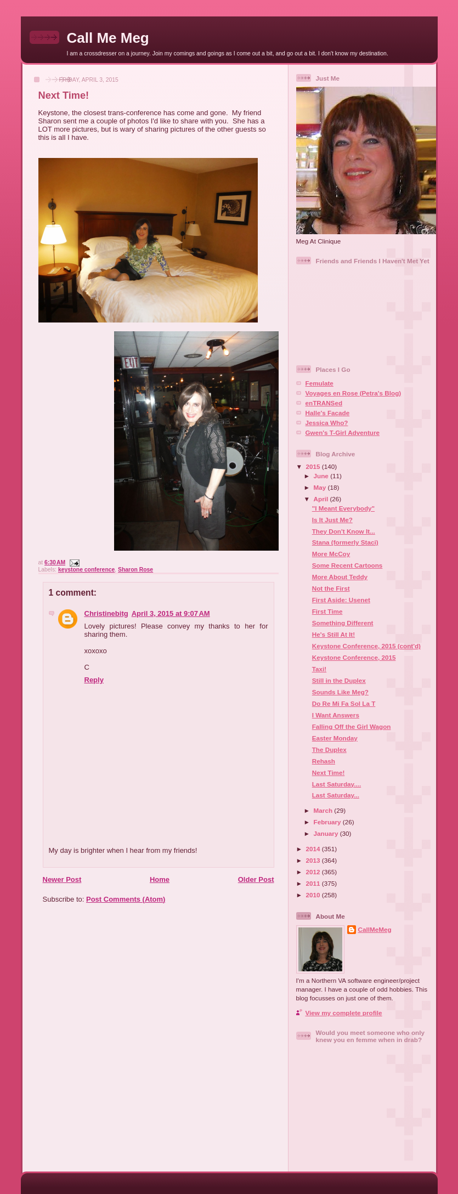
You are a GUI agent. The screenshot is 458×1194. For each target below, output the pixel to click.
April (322, 498)
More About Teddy (339, 576)
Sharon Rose (135, 570)
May (321, 487)
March (324, 810)
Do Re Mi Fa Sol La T (344, 703)
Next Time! (63, 95)
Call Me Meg (108, 38)
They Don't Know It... (343, 531)
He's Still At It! (333, 634)
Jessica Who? (327, 422)
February (328, 821)
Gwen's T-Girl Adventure (343, 432)
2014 (314, 848)
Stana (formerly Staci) (345, 542)
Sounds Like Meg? (340, 691)
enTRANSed (324, 402)
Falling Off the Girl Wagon (351, 726)
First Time (327, 611)
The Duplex (329, 749)
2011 (314, 883)
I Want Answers (335, 714)
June (322, 475)
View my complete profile (344, 1012)
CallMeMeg (375, 929)
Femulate (319, 383)
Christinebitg (106, 613)
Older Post (256, 879)
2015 (314, 466)
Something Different (343, 622)
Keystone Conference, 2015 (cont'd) (366, 645)
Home (159, 879)
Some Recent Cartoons (347, 565)
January (327, 833)
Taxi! (319, 668)
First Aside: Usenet (341, 599)
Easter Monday (335, 738)
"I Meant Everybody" (343, 508)
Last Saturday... (335, 795)
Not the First (331, 588)
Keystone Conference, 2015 (354, 657)
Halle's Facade (328, 412)
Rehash (323, 761)
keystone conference (86, 570)
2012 (314, 871)
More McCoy (331, 553)
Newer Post (62, 879)
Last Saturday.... (336, 784)
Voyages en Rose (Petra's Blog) (354, 393)
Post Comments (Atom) (125, 899)
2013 (314, 860)
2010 (314, 894)
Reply (94, 680)
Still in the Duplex (339, 680)
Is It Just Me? (332, 519)
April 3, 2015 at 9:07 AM (171, 613)
